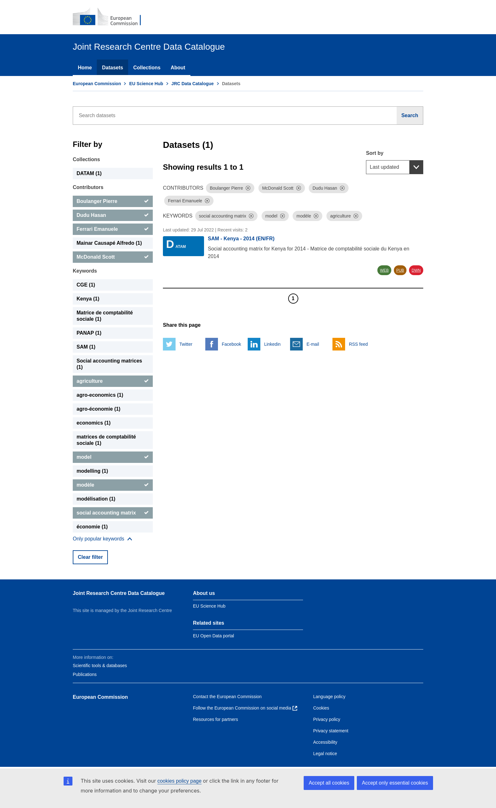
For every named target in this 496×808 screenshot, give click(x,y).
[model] (113, 457)
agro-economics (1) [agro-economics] (100, 395)
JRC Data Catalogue (192, 83)
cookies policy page (179, 781)
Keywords (85, 271)
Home (85, 67)
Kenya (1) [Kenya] (88, 298)
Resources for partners (215, 719)
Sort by (374, 153)
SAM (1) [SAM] (86, 347)
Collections (146, 67)
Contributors (88, 187)
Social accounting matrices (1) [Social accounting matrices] (109, 364)
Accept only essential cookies (395, 783)
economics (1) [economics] (94, 423)
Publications (85, 674)
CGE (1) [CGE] (86, 284)
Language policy (329, 696)
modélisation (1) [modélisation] (96, 499)
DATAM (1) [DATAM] (89, 173)
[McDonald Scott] (113, 257)
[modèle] (113, 485)
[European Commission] (111, 17)
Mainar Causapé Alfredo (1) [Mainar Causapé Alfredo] (109, 243)
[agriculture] (113, 381)
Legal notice (325, 753)
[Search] (410, 115)
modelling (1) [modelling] (92, 471)
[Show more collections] (102, 539)
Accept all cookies (329, 783)
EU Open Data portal (213, 635)
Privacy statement (330, 730)
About (177, 67)
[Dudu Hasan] (113, 215)
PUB (400, 270)
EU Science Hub (146, 83)
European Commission (97, 83)
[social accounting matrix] (113, 513)
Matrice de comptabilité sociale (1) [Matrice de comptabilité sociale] (105, 316)
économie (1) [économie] (92, 526)
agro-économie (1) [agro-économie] (99, 409)
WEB (384, 270)
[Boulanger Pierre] (113, 201)
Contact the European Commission (227, 696)
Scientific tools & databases (100, 665)
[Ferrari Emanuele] (113, 229)
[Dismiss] (248, 188)
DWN (416, 270)
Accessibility (325, 742)
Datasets (112, 67)
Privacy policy (326, 719)
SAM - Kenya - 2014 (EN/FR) (241, 238)
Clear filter (90, 557)
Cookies (321, 707)
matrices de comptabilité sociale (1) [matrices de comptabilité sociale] (106, 440)
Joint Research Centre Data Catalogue (119, 593)
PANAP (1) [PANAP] (89, 333)
